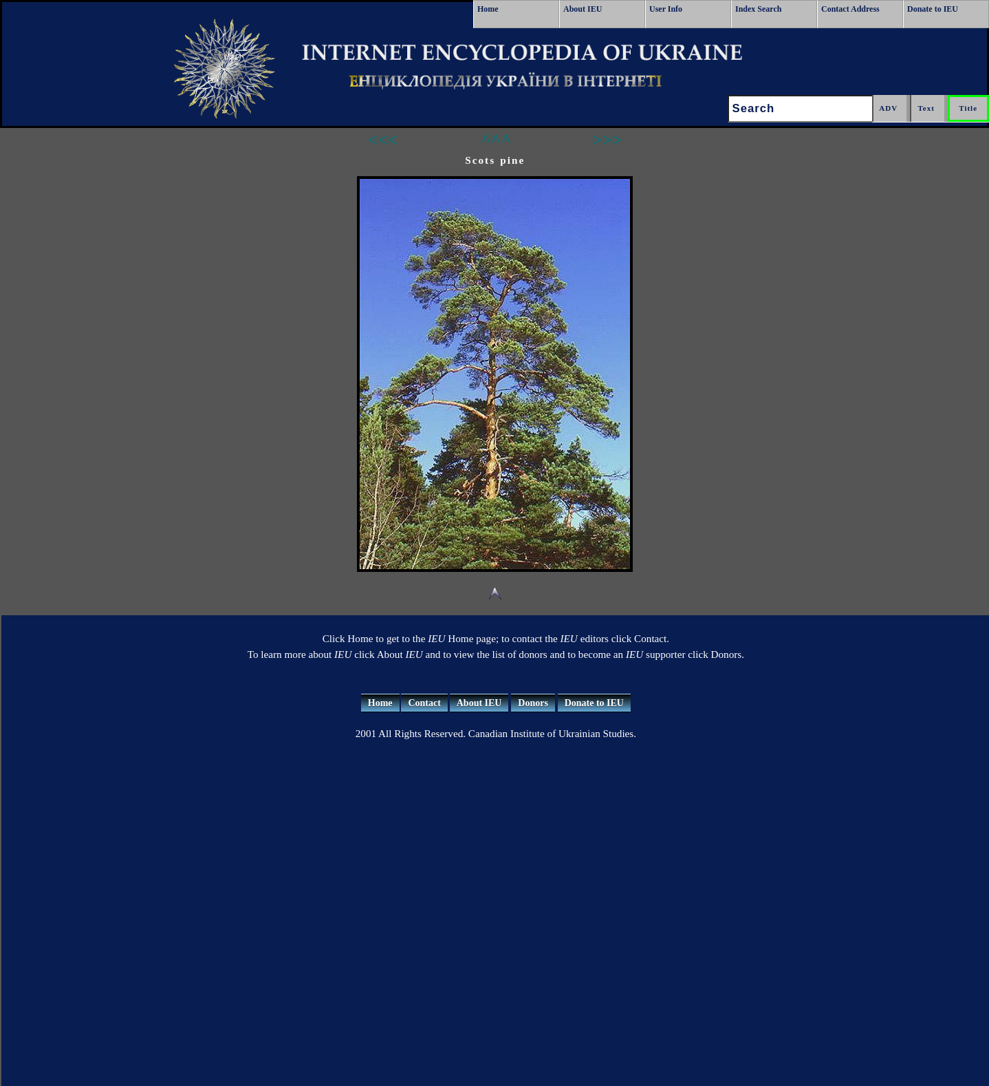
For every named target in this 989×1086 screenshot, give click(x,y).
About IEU (582, 9)
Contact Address (850, 9)
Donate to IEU (932, 9)
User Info (665, 9)
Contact (424, 703)
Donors (533, 703)
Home (488, 9)
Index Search (758, 9)
